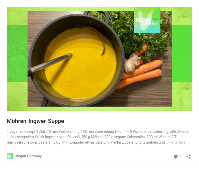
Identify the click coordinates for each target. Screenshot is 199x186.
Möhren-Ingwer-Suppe (35, 121)
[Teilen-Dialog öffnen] (188, 155)
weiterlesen (178, 142)
